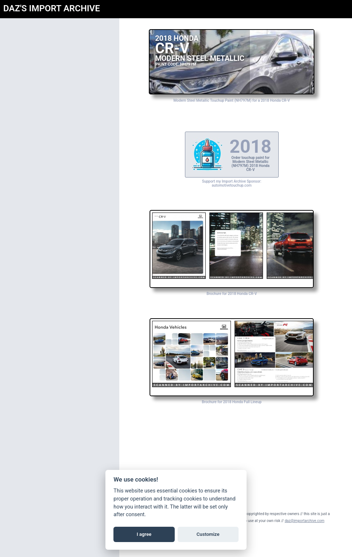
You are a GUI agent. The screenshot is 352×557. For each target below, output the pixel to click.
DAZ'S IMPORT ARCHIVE (51, 8)
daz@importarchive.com (313, 521)
